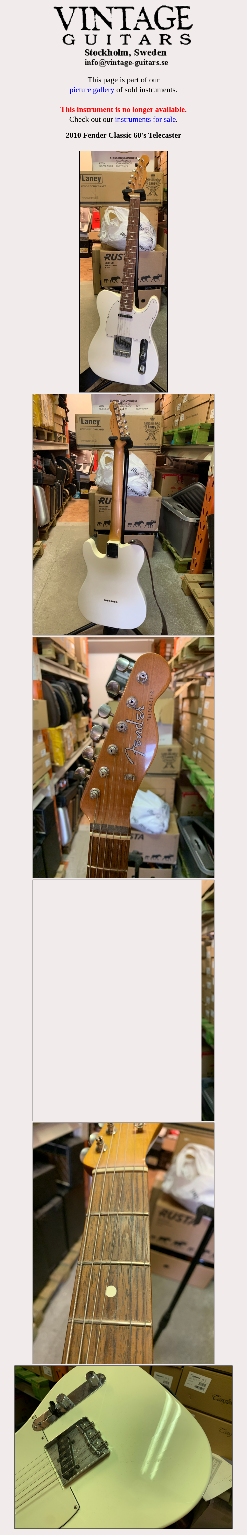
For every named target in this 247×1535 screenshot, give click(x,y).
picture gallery (91, 89)
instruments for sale (145, 119)
